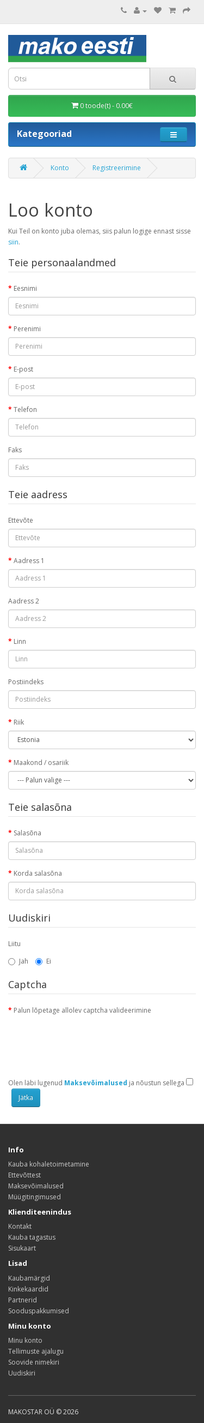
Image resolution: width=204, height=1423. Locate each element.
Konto (60, 167)
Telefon (25, 409)
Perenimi (27, 328)
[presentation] (91, 1040)
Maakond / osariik (41, 762)
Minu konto (25, 1340)
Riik (19, 722)
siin (13, 242)
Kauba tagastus (31, 1237)
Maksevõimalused (36, 1186)
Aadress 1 (29, 560)
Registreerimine (116, 167)
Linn (20, 641)
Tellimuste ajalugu (36, 1351)
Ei (43, 961)
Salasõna (27, 833)
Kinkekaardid (28, 1289)
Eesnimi (25, 288)
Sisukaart (22, 1248)
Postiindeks (26, 681)
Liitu (14, 943)
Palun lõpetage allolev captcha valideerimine (82, 1010)
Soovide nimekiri (33, 1362)
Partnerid (22, 1300)
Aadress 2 (23, 601)
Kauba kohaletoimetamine (48, 1164)
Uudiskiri (21, 1373)
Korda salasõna (38, 873)
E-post (23, 369)
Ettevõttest (24, 1175)
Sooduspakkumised (38, 1311)
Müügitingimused (34, 1196)
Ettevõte (20, 520)
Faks (15, 450)
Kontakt (20, 1226)
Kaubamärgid (29, 1278)
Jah (18, 961)
